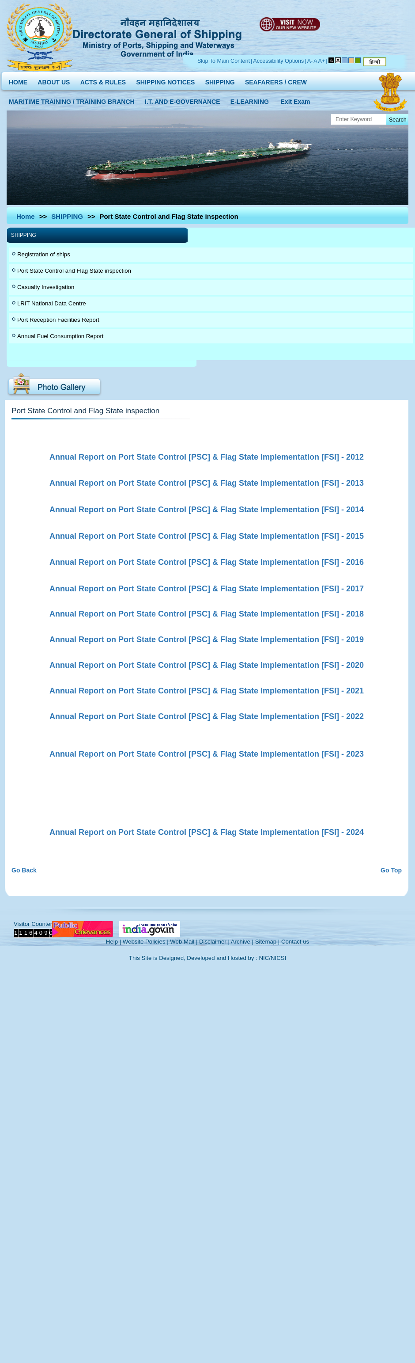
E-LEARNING (249, 99)
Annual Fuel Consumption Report (60, 336)
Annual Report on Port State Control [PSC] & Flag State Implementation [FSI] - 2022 (206, 716)
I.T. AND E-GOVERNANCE (182, 99)
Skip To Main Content (223, 61)
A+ (321, 61)
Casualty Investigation (45, 287)
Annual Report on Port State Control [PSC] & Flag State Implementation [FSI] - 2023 (206, 754)
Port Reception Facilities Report (58, 319)
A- (310, 61)
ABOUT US (54, 80)
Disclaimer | (214, 941)
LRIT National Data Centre (51, 303)
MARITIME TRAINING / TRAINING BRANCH (72, 99)
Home (25, 216)
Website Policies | (146, 941)
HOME (18, 80)
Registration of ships (43, 254)
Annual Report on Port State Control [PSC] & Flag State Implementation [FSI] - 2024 (206, 832)
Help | (113, 941)
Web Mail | (183, 941)
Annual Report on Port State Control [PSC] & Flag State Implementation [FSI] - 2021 (206, 690)
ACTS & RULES (103, 80)
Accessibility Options (278, 61)
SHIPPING (220, 80)
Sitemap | (267, 941)
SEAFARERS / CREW (276, 80)
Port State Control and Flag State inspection (74, 270)
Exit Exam (295, 99)
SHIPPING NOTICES (165, 80)
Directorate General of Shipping (158, 36)
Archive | (242, 941)
